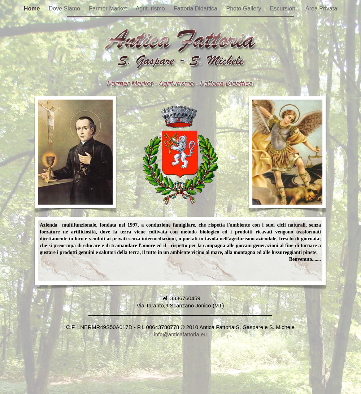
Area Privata (321, 8)
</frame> (180, 347)
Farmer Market (108, 8)
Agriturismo (151, 8)
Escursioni (284, 8)
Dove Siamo (65, 8)
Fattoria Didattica (196, 8)
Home (33, 8)
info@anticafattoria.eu (180, 334)
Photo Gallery (244, 8)
